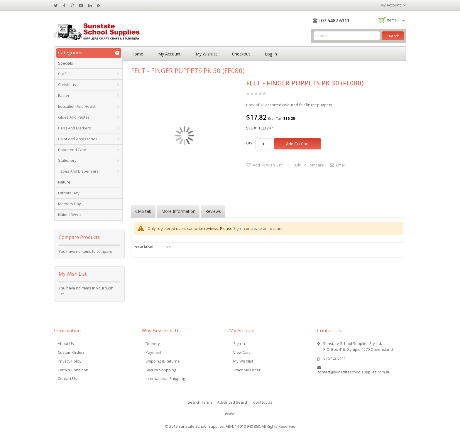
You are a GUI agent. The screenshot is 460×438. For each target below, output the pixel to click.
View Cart (241, 352)
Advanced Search (232, 402)
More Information (178, 211)
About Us (66, 343)
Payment (153, 352)
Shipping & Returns (163, 361)
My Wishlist (206, 54)
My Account (169, 54)
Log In (271, 54)
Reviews (213, 211)
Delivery (153, 343)
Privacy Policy (70, 361)
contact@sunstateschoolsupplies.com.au (353, 372)
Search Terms (200, 402)
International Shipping (165, 378)
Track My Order (247, 370)
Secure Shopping (161, 370)
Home (137, 54)
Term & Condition (73, 370)
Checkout (241, 54)
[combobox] (347, 35)
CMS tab (143, 211)
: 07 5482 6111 (334, 20)
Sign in (239, 228)
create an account (267, 228)
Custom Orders (71, 352)
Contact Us (67, 378)
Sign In (239, 343)
